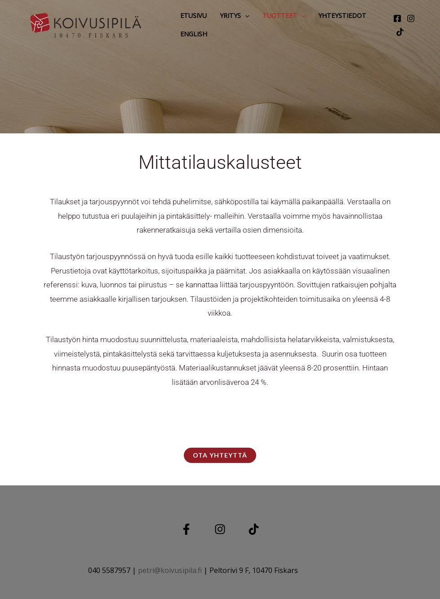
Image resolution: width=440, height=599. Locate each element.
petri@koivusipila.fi (170, 570)
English (193, 34)
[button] (245, 15)
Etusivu (193, 15)
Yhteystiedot (342, 15)
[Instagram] (411, 18)
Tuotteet (284, 15)
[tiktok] (400, 32)
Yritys (234, 15)
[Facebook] (397, 18)
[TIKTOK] (253, 529)
